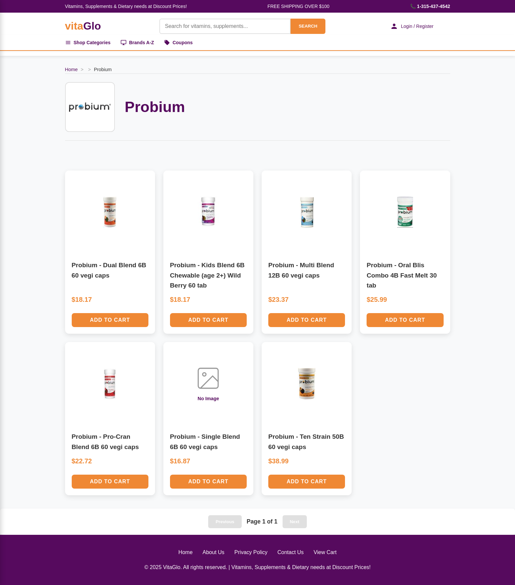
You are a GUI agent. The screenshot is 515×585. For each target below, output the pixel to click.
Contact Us (290, 552)
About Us (213, 552)
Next (295, 521)
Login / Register (411, 26)
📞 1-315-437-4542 (430, 6)
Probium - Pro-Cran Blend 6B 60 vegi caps (105, 441)
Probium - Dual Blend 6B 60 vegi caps (109, 270)
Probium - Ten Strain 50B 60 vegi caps (306, 441)
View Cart (325, 552)
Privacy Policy (251, 552)
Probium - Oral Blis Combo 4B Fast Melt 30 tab (402, 275)
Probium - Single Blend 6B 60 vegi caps (205, 441)
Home (71, 69)
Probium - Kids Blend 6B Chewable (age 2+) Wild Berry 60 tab (207, 275)
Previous (224, 521)
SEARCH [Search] (308, 26)
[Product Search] (225, 26)
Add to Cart (110, 320)
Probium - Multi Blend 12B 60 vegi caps (301, 270)
